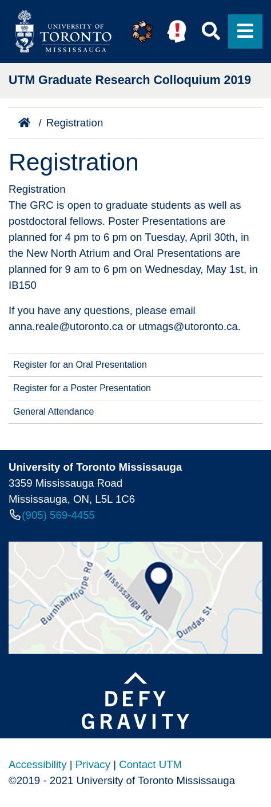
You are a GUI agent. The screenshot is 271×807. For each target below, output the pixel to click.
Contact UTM (150, 764)
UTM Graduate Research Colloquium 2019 (130, 80)
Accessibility (38, 764)
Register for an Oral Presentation (80, 364)
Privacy (92, 764)
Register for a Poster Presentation (82, 388)
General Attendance (53, 411)
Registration (74, 123)
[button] (142, 31)
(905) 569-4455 (58, 515)
